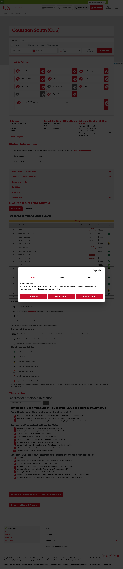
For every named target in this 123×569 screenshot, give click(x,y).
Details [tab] (61, 277)
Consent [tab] (33, 277)
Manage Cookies (61, 296)
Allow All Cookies (89, 296)
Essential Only (34, 296)
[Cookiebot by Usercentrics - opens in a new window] (94, 271)
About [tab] (90, 277)
